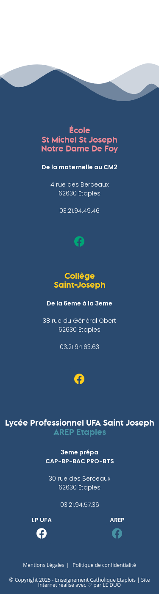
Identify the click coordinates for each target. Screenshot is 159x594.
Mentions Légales (43, 565)
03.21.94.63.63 (79, 347)
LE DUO (112, 584)
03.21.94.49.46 (79, 210)
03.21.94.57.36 (79, 504)
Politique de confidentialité (104, 565)
